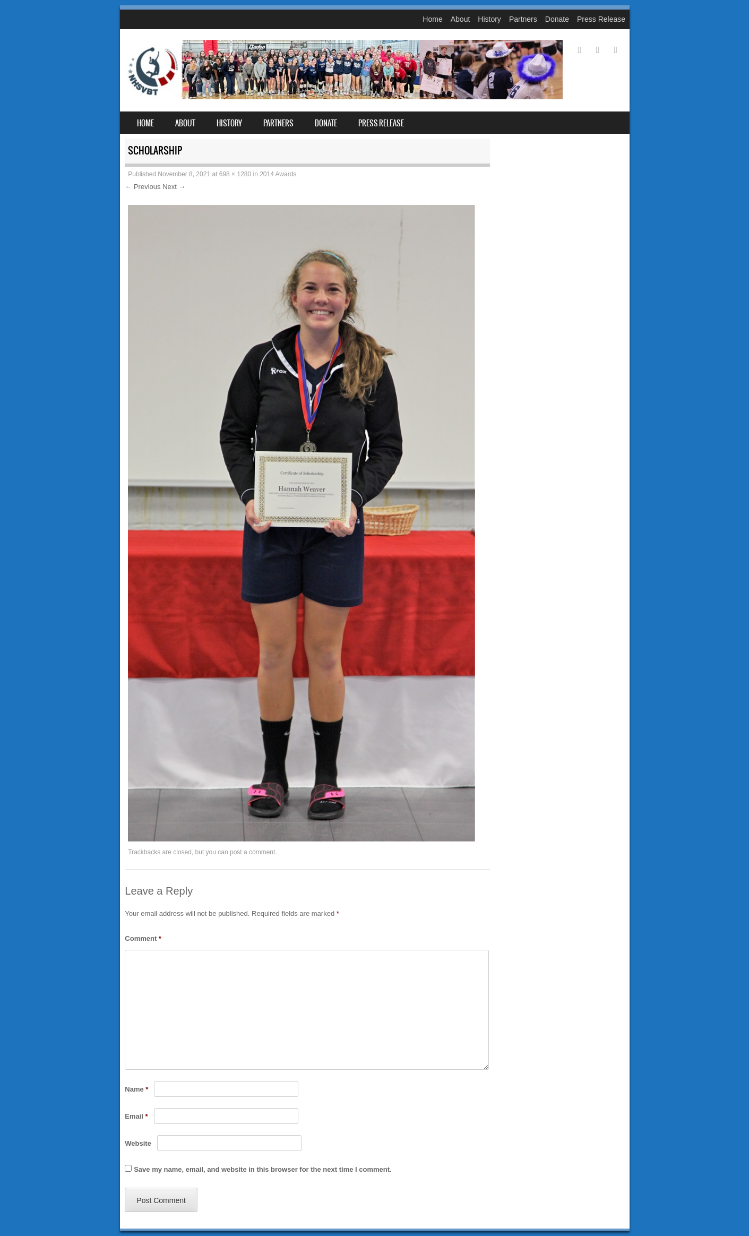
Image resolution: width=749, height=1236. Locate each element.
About (460, 19)
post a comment (252, 852)
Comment (143, 938)
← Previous (142, 187)
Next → (173, 187)
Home (432, 19)
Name (136, 1089)
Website (138, 1143)
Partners (523, 19)
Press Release (601, 19)
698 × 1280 (235, 174)
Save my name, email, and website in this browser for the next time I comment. (262, 1169)
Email (136, 1116)
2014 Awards (278, 174)
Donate (557, 19)
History (489, 19)
